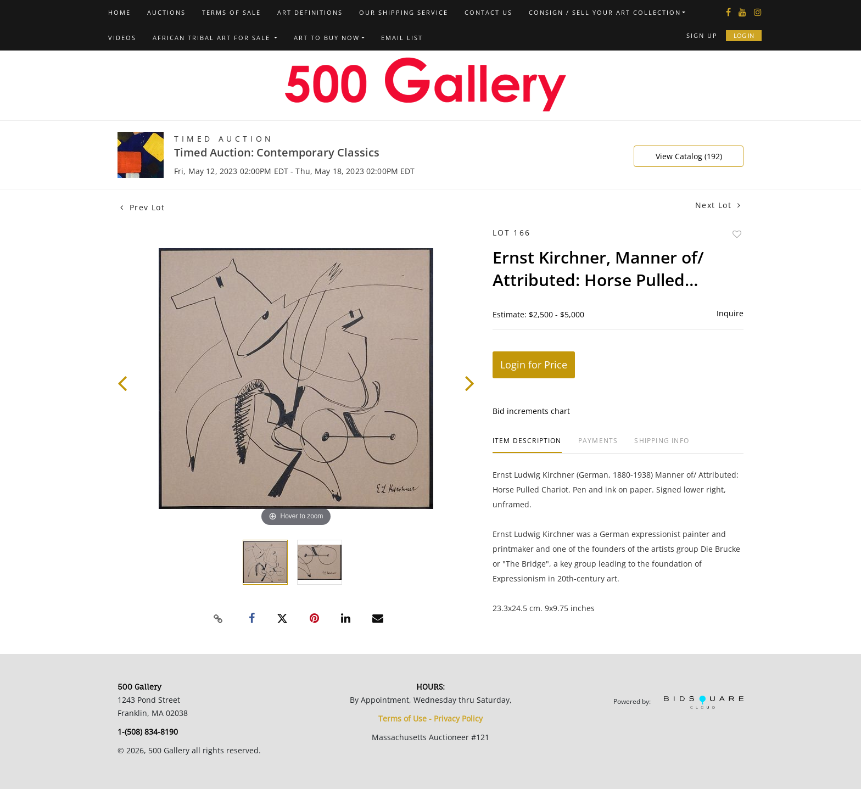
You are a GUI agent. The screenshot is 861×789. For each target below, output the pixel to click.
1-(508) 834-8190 (148, 731)
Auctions (166, 12)
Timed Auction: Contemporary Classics (276, 152)
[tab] (527, 445)
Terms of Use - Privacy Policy (430, 718)
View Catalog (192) (689, 156)
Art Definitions (310, 12)
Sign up (702, 35)
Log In (744, 35)
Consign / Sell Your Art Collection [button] (605, 12)
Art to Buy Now (327, 37)
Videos (122, 37)
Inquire (730, 313)
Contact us (488, 12)
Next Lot (718, 205)
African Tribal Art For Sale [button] (213, 37)
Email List (402, 37)
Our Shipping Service (403, 12)
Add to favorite (736, 234)
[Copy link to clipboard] (218, 618)
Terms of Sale (231, 12)
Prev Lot (142, 207)
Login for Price (533, 364)
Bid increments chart (531, 411)
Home (119, 12)
